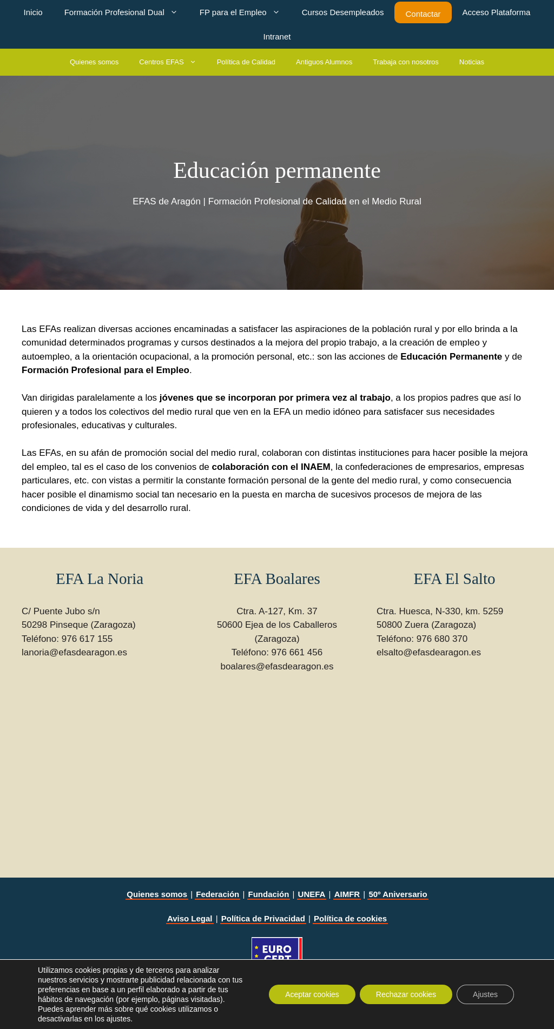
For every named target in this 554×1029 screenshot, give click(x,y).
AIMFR (347, 894)
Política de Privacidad (263, 918)
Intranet (277, 36)
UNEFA (312, 894)
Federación (217, 894)
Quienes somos (94, 62)
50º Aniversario (397, 894)
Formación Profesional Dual (126, 12)
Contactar (422, 13)
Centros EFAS (172, 62)
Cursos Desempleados (343, 12)
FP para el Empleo (245, 12)
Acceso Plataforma (497, 12)
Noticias (471, 62)
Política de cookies (350, 918)
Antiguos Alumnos (324, 62)
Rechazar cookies (406, 994)
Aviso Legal (190, 918)
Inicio (33, 12)
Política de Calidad (246, 62)
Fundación (268, 894)
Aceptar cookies (312, 994)
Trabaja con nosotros (406, 62)
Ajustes (485, 994)
